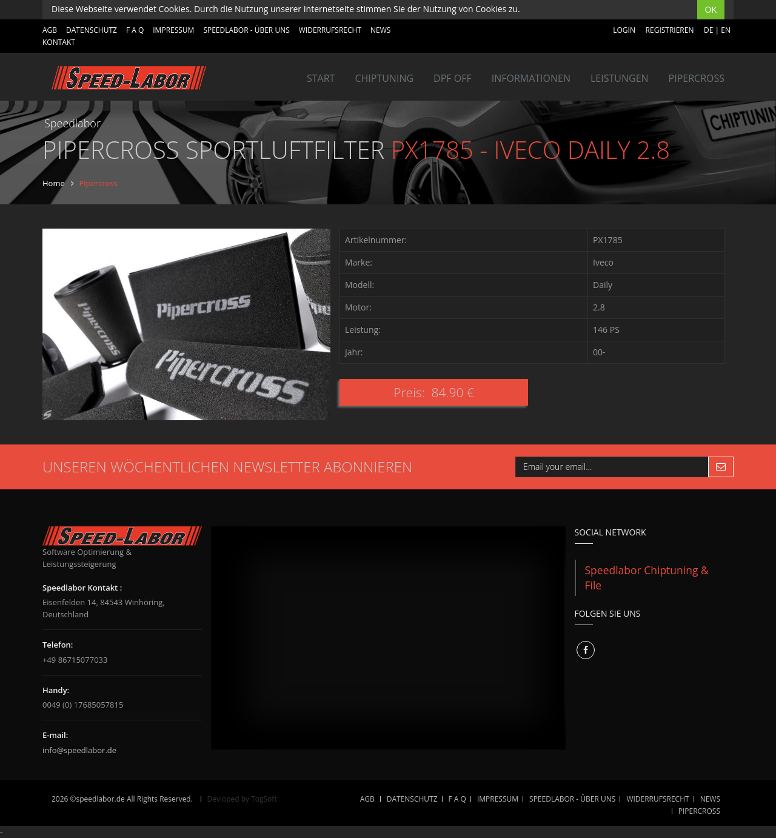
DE (708, 30)
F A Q (135, 30)
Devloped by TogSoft (242, 799)
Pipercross (696, 78)
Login (624, 30)
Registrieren (670, 30)
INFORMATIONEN (531, 78)
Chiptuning (384, 78)
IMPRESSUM (173, 30)
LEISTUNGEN (619, 78)
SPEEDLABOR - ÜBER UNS (246, 30)
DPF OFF (452, 78)
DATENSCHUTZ (91, 30)
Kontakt (58, 42)
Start (321, 78)
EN (726, 30)
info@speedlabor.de (79, 750)
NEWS (380, 30)
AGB (49, 30)
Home (53, 183)
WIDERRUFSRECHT (330, 30)
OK (711, 9)
